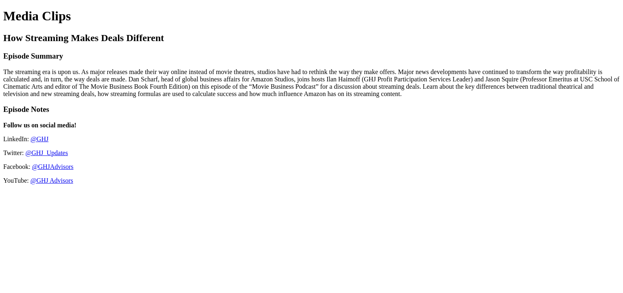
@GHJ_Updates (46, 152)
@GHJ (39, 139)
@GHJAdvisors (53, 166)
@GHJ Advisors (52, 180)
